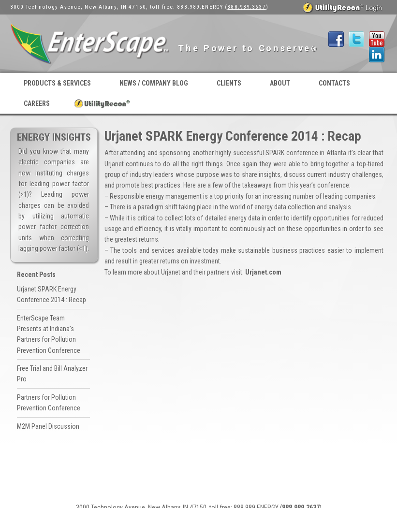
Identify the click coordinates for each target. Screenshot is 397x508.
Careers (37, 103)
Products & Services (57, 83)
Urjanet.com (263, 272)
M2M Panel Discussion (48, 426)
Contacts (334, 83)
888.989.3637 (246, 7)
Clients (229, 83)
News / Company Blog (153, 83)
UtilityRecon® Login (102, 103)
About (280, 83)
